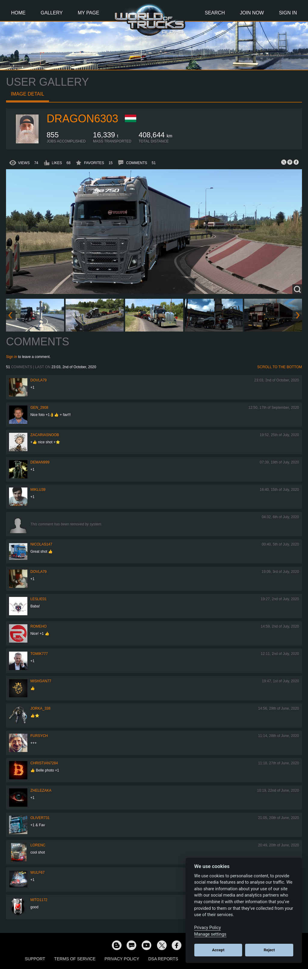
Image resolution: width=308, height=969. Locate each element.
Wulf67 (37, 872)
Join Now (252, 12)
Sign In (288, 12)
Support (35, 958)
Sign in (11, 357)
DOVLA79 (38, 380)
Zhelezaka (40, 790)
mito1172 (38, 900)
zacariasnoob (44, 435)
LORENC (37, 845)
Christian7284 (44, 763)
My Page (88, 12)
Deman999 (39, 462)
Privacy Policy (122, 958)
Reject (269, 950)
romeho (38, 626)
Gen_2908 (39, 407)
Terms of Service (74, 958)
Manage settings (210, 934)
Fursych (39, 736)
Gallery (52, 12)
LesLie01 (38, 599)
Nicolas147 (41, 544)
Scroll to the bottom (279, 367)
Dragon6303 (82, 118)
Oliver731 (40, 818)
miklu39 (37, 490)
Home (18, 12)
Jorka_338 (40, 708)
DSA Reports (163, 958)
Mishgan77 (40, 681)
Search (215, 12)
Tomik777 (39, 654)
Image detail (27, 93)
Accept (218, 950)
